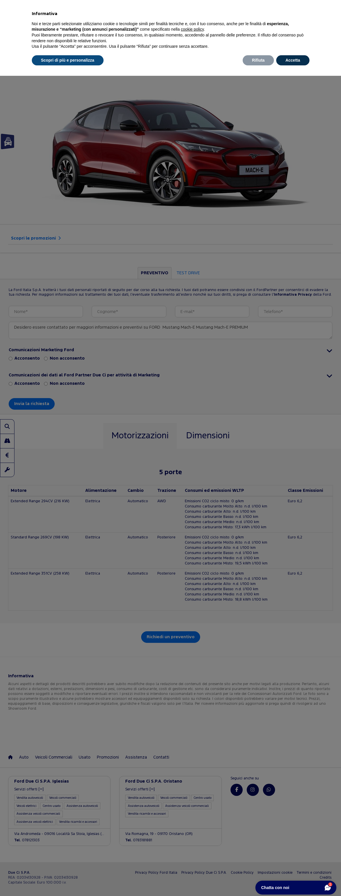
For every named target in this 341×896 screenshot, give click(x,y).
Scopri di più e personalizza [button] (67, 60)
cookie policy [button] (192, 29)
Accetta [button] (292, 60)
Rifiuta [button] (258, 60)
